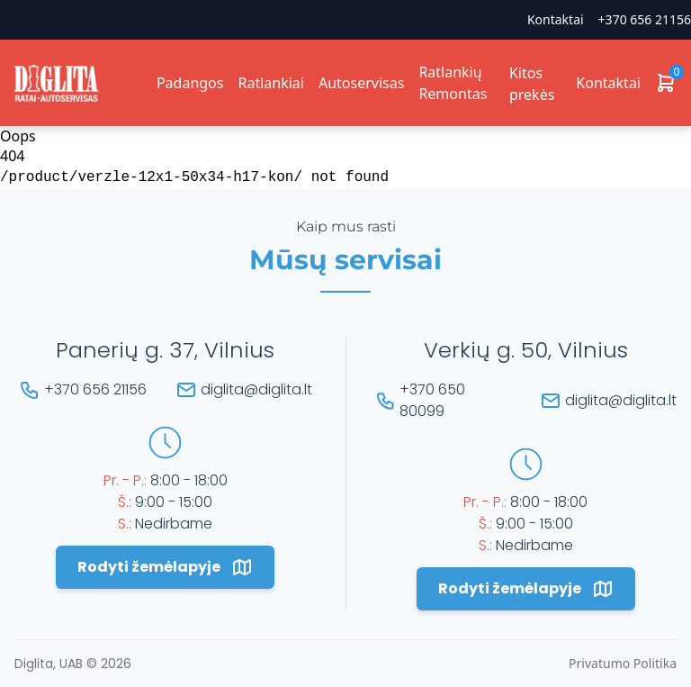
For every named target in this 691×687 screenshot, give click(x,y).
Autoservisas (361, 83)
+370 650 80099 (432, 400)
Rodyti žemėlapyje (165, 567)
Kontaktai (555, 19)
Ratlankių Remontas (452, 83)
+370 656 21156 (644, 19)
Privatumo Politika (623, 663)
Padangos (190, 83)
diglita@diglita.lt (256, 389)
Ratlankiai (270, 83)
